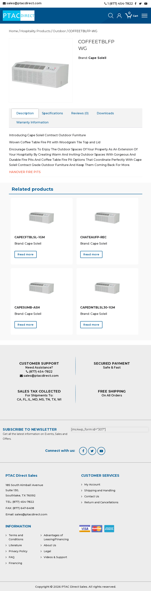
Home (13, 31)
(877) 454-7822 (39, 371)
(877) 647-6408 (23, 508)
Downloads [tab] (105, 113)
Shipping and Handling (99, 490)
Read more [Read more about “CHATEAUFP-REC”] (91, 254)
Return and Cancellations (101, 502)
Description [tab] (25, 113)
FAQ (11, 557)
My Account (92, 484)
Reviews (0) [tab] (80, 113)
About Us (50, 545)
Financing (15, 563)
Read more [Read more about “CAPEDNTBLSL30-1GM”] (91, 324)
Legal (47, 551)
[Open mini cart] (133, 17)
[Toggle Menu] (144, 15)
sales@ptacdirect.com (39, 375)
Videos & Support (55, 557)
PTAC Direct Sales (74, 586)
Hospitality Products (35, 31)
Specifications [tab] (52, 113)
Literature (15, 545)
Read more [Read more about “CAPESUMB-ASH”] (26, 324)
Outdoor (59, 31)
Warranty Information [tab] (32, 122)
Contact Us (91, 496)
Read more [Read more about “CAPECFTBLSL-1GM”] (26, 254)
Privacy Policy (18, 551)
